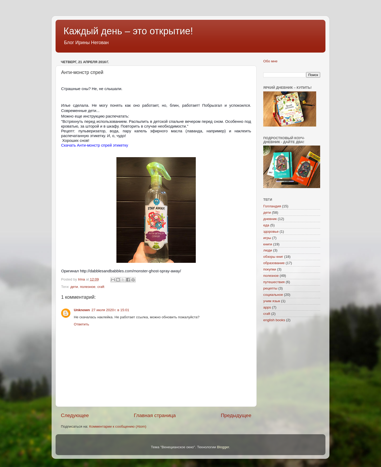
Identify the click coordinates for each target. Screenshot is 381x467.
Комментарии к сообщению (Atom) (117, 426)
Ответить (81, 324)
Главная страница (155, 415)
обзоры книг (273, 257)
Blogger (223, 447)
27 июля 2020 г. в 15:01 (110, 310)
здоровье (271, 232)
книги (267, 244)
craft (100, 287)
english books (274, 320)
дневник (270, 219)
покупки (269, 269)
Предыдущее (236, 415)
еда (266, 225)
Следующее (75, 415)
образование (274, 263)
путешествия (274, 282)
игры (267, 238)
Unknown (82, 310)
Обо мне (270, 61)
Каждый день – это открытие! (128, 31)
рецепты (270, 288)
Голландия (272, 206)
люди (267, 250)
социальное (273, 295)
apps (267, 307)
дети (74, 287)
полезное (87, 287)
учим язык (271, 301)
